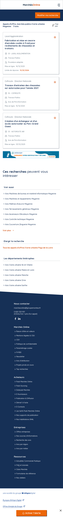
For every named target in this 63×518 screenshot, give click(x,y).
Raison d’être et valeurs (24, 331)
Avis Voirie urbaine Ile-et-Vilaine (17, 265)
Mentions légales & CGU (24, 336)
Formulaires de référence (25, 473)
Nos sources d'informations (25, 436)
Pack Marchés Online (23, 381)
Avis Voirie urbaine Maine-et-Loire (18, 270)
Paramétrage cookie (23, 348)
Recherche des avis (22, 440)
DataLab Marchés (22, 390)
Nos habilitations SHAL (24, 419)
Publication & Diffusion (24, 398)
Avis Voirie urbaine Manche (15, 275)
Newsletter (19, 357)
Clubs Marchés (20, 469)
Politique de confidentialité (25, 344)
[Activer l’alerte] (31, 513)
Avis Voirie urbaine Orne (14, 280)
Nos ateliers (19, 478)
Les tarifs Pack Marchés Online (27, 411)
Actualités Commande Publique (27, 461)
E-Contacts (19, 407)
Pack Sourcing (20, 386)
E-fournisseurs (20, 394)
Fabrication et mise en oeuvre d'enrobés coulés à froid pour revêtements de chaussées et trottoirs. (20, 44)
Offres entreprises (22, 432)
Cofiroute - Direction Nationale (18, 81)
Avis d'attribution (21, 361)
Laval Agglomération (14, 36)
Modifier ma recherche (47, 15)
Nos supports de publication (26, 415)
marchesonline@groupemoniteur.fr (27, 308)
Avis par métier (21, 448)
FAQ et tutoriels (21, 465)
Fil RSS (17, 352)
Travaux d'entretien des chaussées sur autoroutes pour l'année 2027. (22, 86)
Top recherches (21, 369)
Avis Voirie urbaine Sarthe (15, 285)
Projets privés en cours (24, 365)
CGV (17, 340)
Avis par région (21, 444)
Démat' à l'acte (21, 402)
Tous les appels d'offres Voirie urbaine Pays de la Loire (28, 248)
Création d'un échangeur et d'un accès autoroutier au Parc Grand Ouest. (21, 124)
